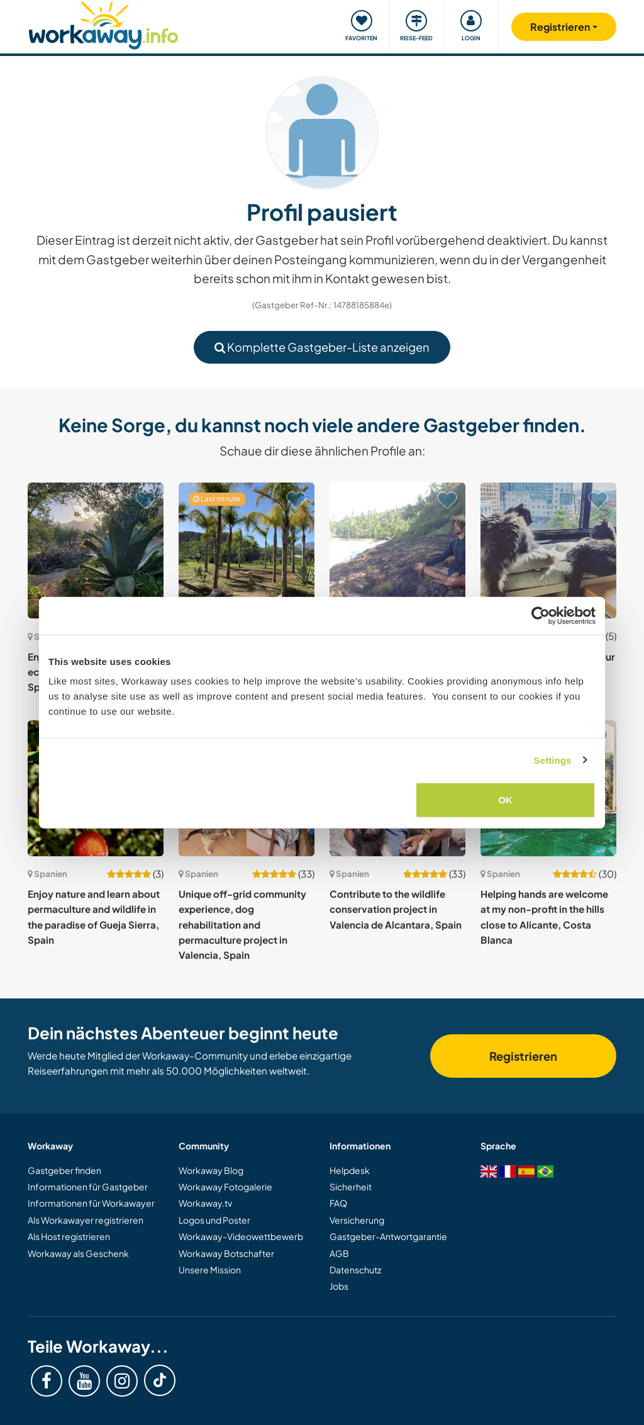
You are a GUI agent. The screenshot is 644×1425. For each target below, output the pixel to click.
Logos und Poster (214, 1220)
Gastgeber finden (64, 1170)
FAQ (338, 1203)
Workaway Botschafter (226, 1253)
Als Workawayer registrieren (85, 1220)
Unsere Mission (210, 1269)
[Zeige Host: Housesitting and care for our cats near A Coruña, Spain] (548, 550)
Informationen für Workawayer (91, 1203)
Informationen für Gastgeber (88, 1186)
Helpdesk (350, 1170)
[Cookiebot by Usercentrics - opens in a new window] (541, 615)
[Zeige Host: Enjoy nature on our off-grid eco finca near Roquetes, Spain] (96, 550)
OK (505, 800)
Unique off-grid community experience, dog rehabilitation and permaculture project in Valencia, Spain (242, 924)
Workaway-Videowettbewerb (241, 1236)
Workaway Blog (211, 1170)
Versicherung (357, 1220)
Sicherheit (351, 1186)
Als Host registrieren (69, 1236)
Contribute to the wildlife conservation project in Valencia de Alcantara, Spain (396, 909)
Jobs (339, 1286)
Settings (553, 759)
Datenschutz (355, 1269)
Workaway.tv (205, 1203)
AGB (339, 1253)
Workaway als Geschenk (78, 1253)
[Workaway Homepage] (103, 24)
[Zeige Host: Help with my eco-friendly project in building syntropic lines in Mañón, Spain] (397, 550)
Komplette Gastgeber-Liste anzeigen (322, 347)
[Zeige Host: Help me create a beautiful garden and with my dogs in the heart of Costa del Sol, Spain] (246, 550)
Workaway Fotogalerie (225, 1186)
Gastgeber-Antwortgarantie (388, 1236)
